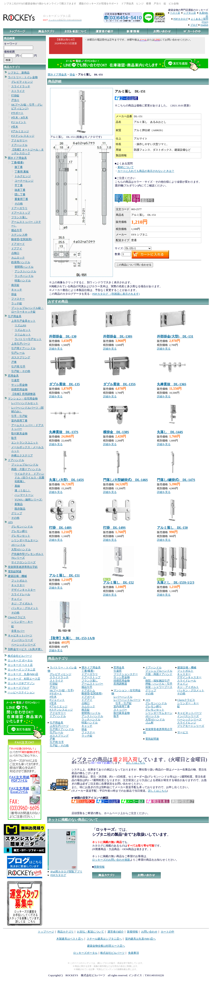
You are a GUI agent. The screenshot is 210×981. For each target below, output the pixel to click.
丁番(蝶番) (17, 162)
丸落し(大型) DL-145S (66, 480)
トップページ (46, 931)
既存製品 (20, 508)
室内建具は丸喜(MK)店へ (140, 938)
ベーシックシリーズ (23, 644)
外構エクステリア (22, 455)
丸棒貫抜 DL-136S (171, 384)
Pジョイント (18, 122)
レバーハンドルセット (24, 403)
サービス (182, 732)
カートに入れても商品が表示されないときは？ (145, 171)
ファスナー (18, 298)
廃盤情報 (99, 866)
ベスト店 (175, 12)
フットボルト (19, 580)
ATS (10, 522)
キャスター (18, 585)
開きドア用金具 (17, 157)
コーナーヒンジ (24, 180)
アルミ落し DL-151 (64, 575)
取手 (14, 438)
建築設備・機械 (17, 576)
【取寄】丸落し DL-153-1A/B (72, 638)
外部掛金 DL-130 (63, 336)
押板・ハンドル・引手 (158, 683)
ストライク (18, 90)
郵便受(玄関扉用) (21, 239)
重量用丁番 (21, 199)
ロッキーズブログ (18, 687)
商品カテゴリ (65, 931)
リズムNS (20, 325)
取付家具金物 (19, 433)
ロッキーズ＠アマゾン (21, 683)
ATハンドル (18, 544)
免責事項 (133, 952)
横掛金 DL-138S (116, 432)
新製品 (19, 504)
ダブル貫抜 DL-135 (64, 384)
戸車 (14, 362)
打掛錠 (15, 95)
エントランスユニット (24, 442)
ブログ (194, 24)
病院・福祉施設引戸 (157, 680)
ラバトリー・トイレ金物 (23, 77)
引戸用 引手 (18, 366)
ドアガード (18, 243)
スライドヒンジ (186, 722)
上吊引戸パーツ (20, 343)
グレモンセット (20, 535)
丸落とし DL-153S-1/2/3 (175, 582)
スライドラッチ (20, 86)
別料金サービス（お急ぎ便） (25, 649)
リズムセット (23, 330)
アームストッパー (92, 683)
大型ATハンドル (21, 549)
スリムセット (23, 334)
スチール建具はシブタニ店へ (104, 938)
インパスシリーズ (22, 640)
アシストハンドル (25, 271)
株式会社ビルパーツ (20, 655)
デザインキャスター (23, 589)
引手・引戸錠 (19, 416)
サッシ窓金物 (19, 384)
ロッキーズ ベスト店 (20, 665)
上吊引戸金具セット (23, 320)
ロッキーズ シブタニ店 (21, 669)
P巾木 (53, 696)
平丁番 (19, 185)
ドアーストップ (20, 212)
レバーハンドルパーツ (127, 699)
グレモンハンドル (22, 526)
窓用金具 (13, 375)
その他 (19, 203)
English (204, 24)
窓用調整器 (120, 683)
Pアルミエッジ (20, 131)
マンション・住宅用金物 (23, 398)
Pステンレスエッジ (22, 135)
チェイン (16, 598)
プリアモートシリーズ (190, 725)
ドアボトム (88, 690)
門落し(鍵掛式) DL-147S (176, 480)
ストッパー (120, 709)
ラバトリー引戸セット (28, 339)
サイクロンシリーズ (23, 562)
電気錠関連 (14, 571)
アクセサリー (19, 140)
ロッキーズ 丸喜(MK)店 (23, 674)
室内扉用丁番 (19, 420)
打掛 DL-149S (114, 527)
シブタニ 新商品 (19, 72)
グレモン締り (19, 531)
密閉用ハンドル (24, 266)
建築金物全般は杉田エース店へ (106, 945)
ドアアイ (16, 248)
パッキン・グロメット (24, 608)
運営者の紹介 (115, 931)
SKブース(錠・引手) (62, 690)
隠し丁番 (20, 194)
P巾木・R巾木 (19, 117)
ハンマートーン (24, 495)
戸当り (15, 100)
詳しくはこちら (135, 762)
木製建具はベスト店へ (69, 938)
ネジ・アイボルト (22, 603)
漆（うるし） (23, 490)
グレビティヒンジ (22, 81)
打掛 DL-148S (60, 527)
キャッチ (16, 289)
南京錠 (15, 285)
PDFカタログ (180, 18)
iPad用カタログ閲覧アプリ (66, 871)
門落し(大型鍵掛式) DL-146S (125, 480)
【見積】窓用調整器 (23, 394)
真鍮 (17, 485)
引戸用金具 (14, 316)
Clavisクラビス (17, 617)
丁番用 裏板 (22, 171)
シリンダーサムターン (24, 540)
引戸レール (18, 352)
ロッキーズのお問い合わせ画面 (111, 859)
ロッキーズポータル (85, 952)
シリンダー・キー (22, 621)
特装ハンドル (23, 280)
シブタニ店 (189, 12)
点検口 (15, 253)
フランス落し (19, 217)
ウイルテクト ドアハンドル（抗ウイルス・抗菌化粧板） (29, 477)
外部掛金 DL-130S (117, 336)
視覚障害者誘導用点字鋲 (23, 566)
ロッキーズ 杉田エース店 (24, 678)
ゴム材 (149, 722)
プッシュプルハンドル (24, 464)
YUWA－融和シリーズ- (28, 499)
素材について (125, 167)
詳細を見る (56, 348)
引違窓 (15, 380)
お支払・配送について (90, 931)
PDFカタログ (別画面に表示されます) (116, 293)
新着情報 (132, 931)
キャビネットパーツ (20, 635)
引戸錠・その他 (20, 371)
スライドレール (20, 594)
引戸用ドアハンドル (23, 348)
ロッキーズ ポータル (20, 660)
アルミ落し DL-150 (172, 527)
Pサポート (17, 113)
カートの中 (167, 931)
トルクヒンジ (23, 176)
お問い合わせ (149, 931)
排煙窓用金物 (19, 389)
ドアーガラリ (19, 208)
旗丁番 (19, 167)
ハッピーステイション (21, 692)
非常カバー (18, 630)
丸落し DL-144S (170, 432)
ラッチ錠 (16, 303)
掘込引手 (16, 230)
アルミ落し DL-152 (118, 582)
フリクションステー (126, 674)
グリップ (16, 513)
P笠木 (14, 126)
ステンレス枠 (19, 234)
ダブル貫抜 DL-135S (119, 384)
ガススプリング (20, 357)
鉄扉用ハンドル (20, 262)
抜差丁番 (20, 189)
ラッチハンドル (24, 275)
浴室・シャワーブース (158, 687)
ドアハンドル (19, 145)
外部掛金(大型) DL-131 (175, 336)
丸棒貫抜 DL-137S (63, 432)
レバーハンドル (123, 696)
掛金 (14, 294)
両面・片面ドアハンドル (26, 469)
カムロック (18, 257)
